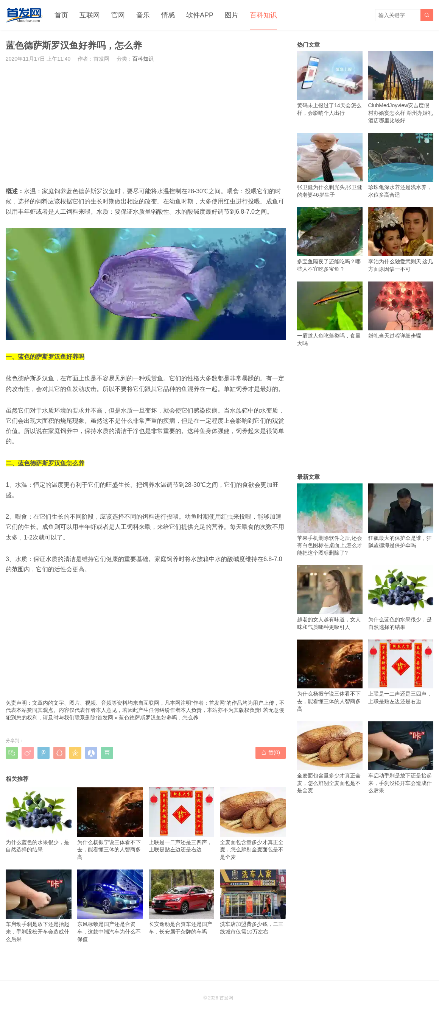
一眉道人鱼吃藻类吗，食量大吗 (330, 313)
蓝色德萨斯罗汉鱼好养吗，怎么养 (158, 718)
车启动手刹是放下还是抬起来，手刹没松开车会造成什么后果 (39, 905)
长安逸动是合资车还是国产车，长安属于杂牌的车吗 (182, 902)
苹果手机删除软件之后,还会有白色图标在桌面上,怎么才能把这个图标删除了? (330, 519)
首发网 (105, 718)
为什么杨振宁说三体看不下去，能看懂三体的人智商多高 (110, 823)
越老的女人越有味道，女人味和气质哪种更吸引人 (330, 597)
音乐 (143, 15)
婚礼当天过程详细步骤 (401, 310)
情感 (168, 15)
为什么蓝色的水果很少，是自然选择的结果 (39, 819)
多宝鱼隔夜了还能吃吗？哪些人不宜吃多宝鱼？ (330, 239)
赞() (270, 752)
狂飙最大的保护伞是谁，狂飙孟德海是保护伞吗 (401, 515)
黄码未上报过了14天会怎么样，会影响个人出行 (330, 83)
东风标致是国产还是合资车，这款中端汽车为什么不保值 (110, 905)
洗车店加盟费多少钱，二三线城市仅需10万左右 (253, 902)
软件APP (199, 15)
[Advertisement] (146, 124)
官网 (118, 15)
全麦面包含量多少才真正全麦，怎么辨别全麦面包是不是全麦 (253, 823)
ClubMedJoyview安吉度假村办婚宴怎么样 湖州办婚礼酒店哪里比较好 (401, 87)
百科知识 (263, 15)
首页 (61, 15)
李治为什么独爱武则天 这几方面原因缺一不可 (401, 239)
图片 (231, 15)
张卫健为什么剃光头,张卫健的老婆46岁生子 (330, 165)
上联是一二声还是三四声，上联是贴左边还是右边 (182, 819)
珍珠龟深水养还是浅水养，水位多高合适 (401, 165)
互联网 (89, 15)
